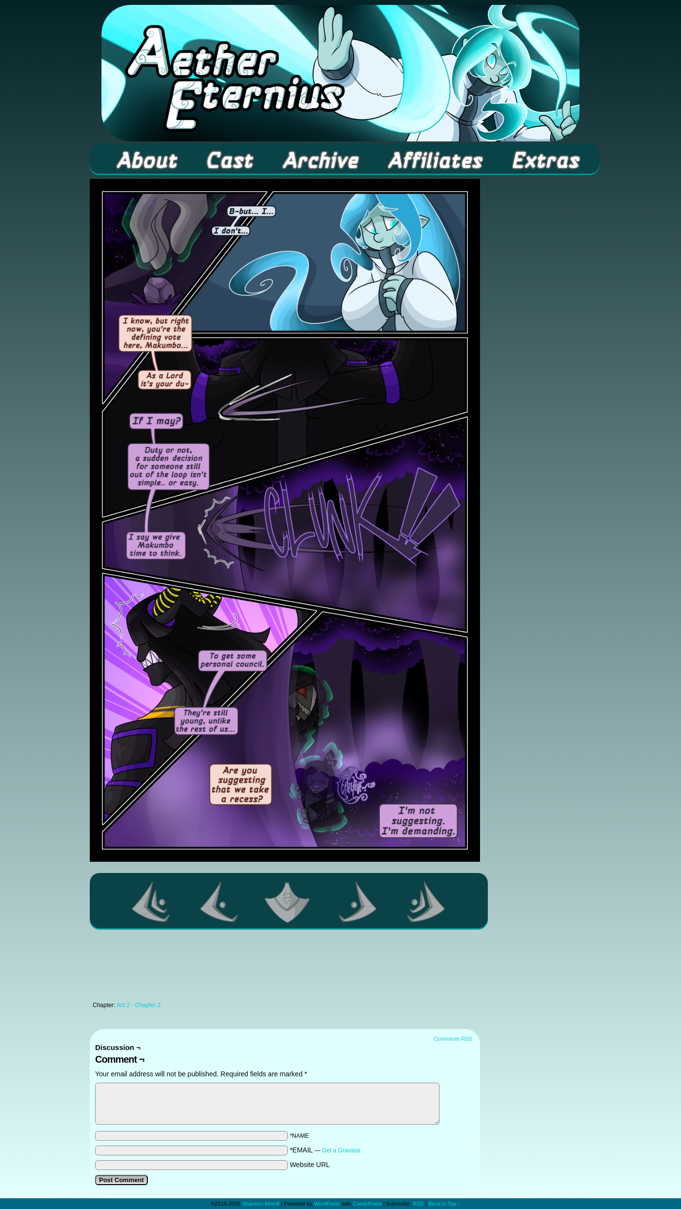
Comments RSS (453, 1039)
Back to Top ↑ (444, 1204)
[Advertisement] (284, 968)
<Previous (219, 901)
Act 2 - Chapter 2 (139, 1005)
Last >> (426, 901)
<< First (151, 901)
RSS (418, 1204)
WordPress (327, 1204)
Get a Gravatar (341, 1150)
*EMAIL (325, 1150)
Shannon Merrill (261, 1204)
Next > (358, 901)
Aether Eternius (340, 73)
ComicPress (367, 1204)
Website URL (310, 1165)
